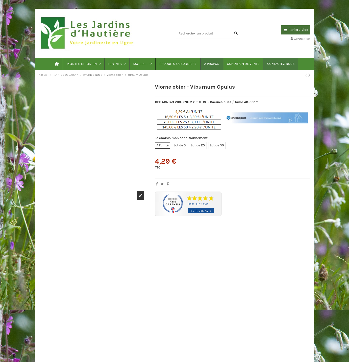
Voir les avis (200, 210)
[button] (83, 64)
